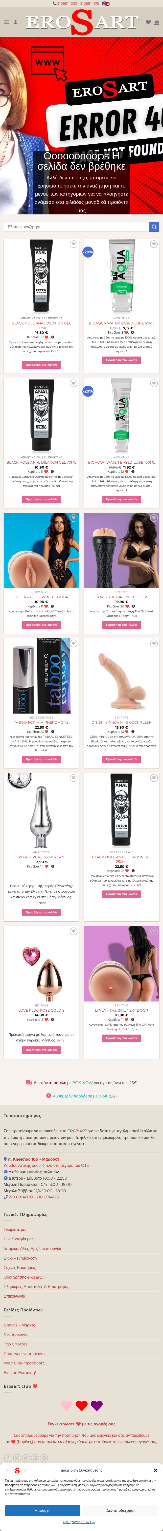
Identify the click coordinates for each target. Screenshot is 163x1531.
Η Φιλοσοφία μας (19, 1239)
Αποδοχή (42, 1510)
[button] (155, 1470)
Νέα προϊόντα (16, 1334)
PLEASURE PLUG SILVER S (41, 857)
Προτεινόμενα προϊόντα (24, 1353)
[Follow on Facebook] (8, 1458)
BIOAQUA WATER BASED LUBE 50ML (121, 323)
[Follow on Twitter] (26, 1458)
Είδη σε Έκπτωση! (20, 1372)
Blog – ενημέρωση (20, 1258)
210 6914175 (47, 1197)
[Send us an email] (35, 1458)
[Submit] (154, 226)
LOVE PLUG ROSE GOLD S (41, 1010)
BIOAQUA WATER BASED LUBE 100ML (121, 462)
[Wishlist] (148, 22)
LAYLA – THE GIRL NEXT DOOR (121, 1010)
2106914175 (89, 3)
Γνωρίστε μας (15, 1229)
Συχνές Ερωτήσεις (20, 1267)
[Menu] (7, 22)
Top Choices (15, 1344)
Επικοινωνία (14, 1296)
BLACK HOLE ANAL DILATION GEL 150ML (41, 325)
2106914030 (67, 3)
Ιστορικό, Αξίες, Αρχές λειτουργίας (33, 1248)
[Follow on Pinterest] (44, 1458)
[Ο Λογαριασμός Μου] (15, 22)
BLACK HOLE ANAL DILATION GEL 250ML (121, 859)
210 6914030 (20, 1197)
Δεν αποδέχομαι (120, 1510)
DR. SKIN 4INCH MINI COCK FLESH (122, 722)
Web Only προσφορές (24, 1363)
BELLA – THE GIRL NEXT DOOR (41, 597)
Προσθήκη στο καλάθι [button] (41, 364)
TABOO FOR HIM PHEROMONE (41, 722)
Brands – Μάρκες (19, 1325)
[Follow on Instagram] (17, 1458)
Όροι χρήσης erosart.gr (79, 1522)
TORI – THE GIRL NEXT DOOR (121, 597)
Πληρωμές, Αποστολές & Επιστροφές (36, 1286)
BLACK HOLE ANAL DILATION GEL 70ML (41, 462)
